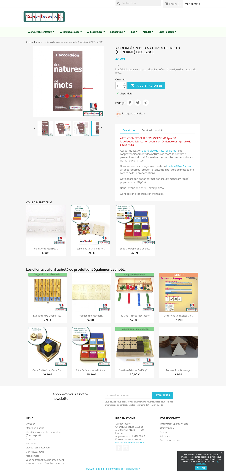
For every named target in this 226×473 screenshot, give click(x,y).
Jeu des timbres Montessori (134, 315)
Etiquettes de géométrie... (47, 315)
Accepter (201, 468)
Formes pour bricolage (178, 370)
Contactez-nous (35, 451)
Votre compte (170, 418)
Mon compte (192, 3)
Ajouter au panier (146, 86)
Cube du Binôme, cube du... (47, 370)
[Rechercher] (138, 3)
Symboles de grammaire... (91, 248)
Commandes (167, 427)
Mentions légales (35, 427)
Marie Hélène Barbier (179, 166)
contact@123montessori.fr (129, 442)
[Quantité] (119, 85)
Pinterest (146, 102)
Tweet (138, 102)
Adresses (165, 436)
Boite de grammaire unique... (135, 248)
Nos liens (31, 443)
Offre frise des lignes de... (178, 315)
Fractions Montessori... (91, 315)
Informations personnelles (174, 423)
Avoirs (163, 432)
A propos (31, 439)
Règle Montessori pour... (46, 248)
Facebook (119, 448)
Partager (130, 102)
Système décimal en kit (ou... (134, 370)
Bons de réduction (170, 440)
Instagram (126, 448)
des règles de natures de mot (160, 150)
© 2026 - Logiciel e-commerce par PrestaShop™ (113, 468)
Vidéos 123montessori (38, 447)
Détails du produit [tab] (152, 130)
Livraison (30, 423)
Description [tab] (129, 130)
